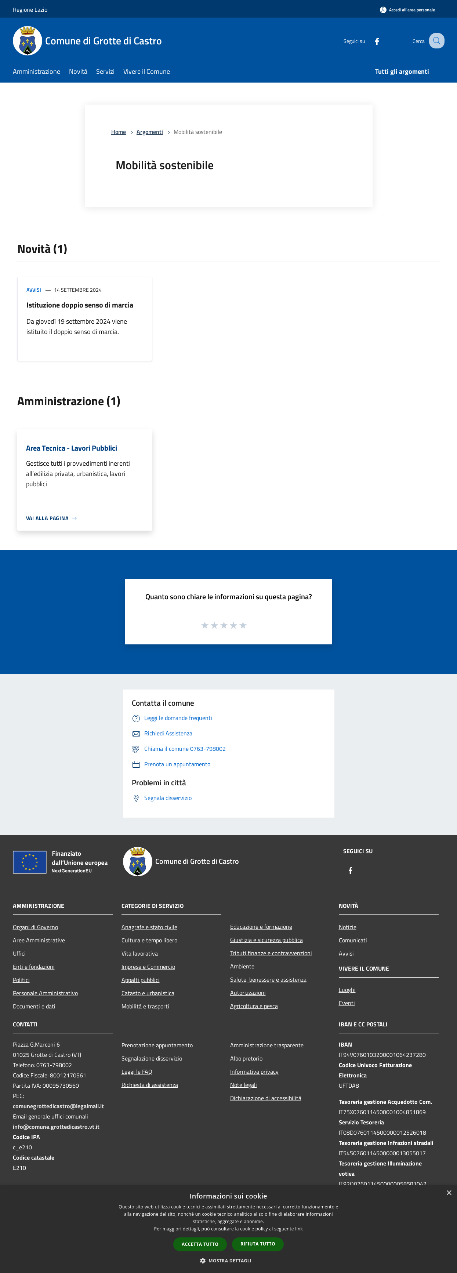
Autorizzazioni (248, 992)
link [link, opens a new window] (299, 1229)
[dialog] (228, 1229)
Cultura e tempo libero (149, 940)
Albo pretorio (246, 1058)
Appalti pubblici (140, 979)
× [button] (448, 1193)
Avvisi (33, 290)
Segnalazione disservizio (151, 1058)
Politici (21, 979)
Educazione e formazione (261, 926)
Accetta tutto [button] (200, 1244)
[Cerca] (436, 41)
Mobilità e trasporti (145, 1006)
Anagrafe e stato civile (149, 927)
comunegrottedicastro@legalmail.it (58, 1106)
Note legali (243, 1084)
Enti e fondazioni (34, 966)
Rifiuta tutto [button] (257, 1244)
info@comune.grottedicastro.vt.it (56, 1126)
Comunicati (353, 940)
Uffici (19, 953)
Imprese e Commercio (148, 966)
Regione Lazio (30, 9)
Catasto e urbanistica (147, 993)
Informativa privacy (254, 1071)
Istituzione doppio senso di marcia (79, 304)
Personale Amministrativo (45, 993)
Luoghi (347, 989)
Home (118, 131)
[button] (229, 1260)
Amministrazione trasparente (267, 1045)
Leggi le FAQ (136, 1071)
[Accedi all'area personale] (407, 9)
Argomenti (150, 131)
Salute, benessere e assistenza (268, 979)
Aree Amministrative (39, 940)
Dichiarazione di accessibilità (265, 1098)
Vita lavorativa (139, 953)
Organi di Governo (35, 927)
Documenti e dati (34, 1006)
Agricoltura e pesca (254, 1005)
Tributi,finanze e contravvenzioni (271, 953)
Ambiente (242, 966)
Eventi (347, 1003)
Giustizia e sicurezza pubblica (266, 939)
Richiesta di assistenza (149, 1084)
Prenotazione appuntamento (157, 1045)
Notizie (347, 927)
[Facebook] (370, 41)
